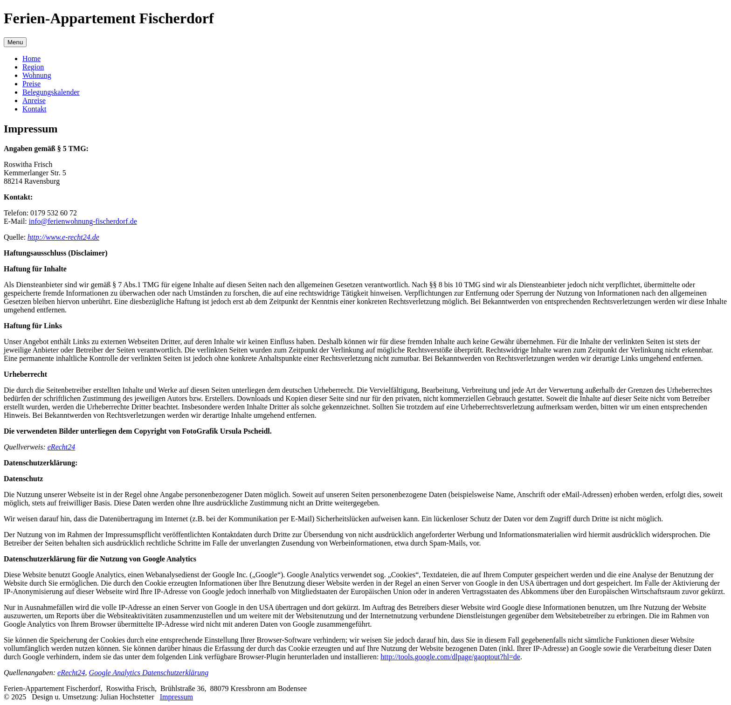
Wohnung (36, 75)
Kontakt (34, 109)
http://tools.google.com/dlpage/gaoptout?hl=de (450, 657)
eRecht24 (62, 447)
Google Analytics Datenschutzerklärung (149, 673)
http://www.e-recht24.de (63, 237)
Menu (15, 42)
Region (33, 67)
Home (31, 58)
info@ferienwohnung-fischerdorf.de (83, 221)
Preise (31, 84)
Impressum (176, 697)
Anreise (34, 100)
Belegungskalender (51, 92)
